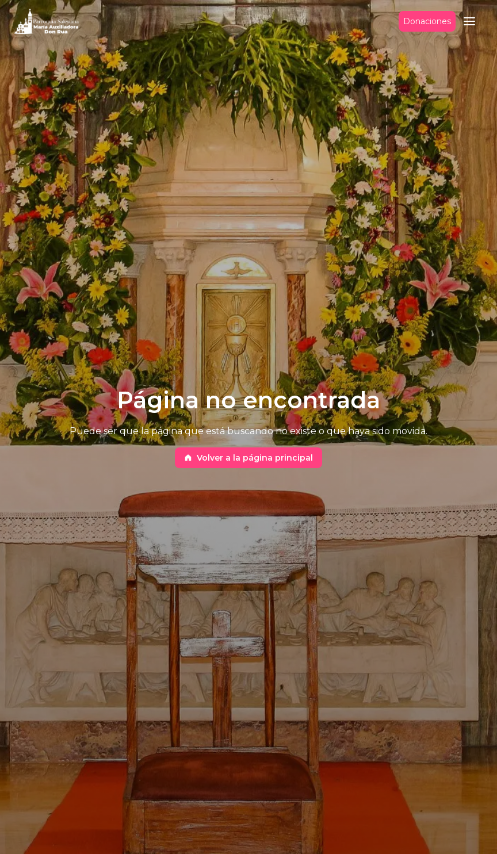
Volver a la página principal (248, 458)
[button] (469, 21)
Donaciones (427, 21)
